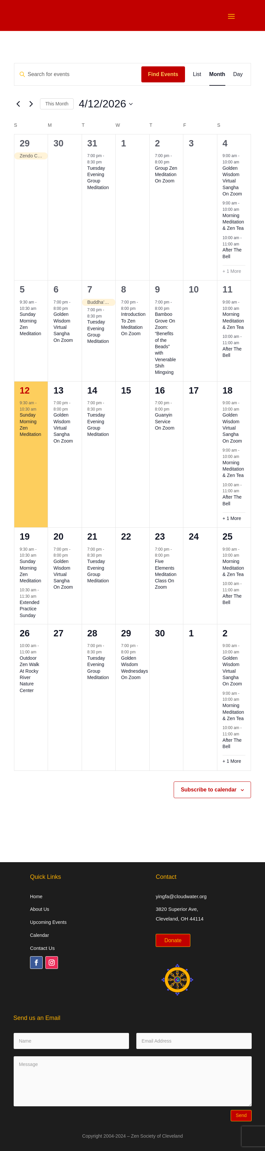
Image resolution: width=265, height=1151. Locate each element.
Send (241, 1115)
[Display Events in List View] (197, 74)
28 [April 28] (92, 633)
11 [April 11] (228, 289)
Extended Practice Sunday (29, 609)
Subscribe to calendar (208, 789)
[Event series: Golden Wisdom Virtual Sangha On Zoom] (242, 162)
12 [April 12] (25, 391)
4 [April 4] (225, 143)
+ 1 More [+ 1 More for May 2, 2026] (232, 761)
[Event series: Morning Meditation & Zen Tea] (242, 209)
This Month (56, 103)
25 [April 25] (228, 537)
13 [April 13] (58, 391)
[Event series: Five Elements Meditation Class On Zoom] (172, 555)
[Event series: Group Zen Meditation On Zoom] (172, 162)
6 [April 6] (55, 289)
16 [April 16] (160, 391)
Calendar (39, 935)
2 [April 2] (157, 143)
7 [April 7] (89, 289)
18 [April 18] (228, 391)
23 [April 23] (160, 537)
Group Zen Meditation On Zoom (166, 174)
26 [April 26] (25, 633)
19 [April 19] (25, 537)
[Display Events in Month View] (217, 74)
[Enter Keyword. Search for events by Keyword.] (77, 74)
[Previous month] (18, 104)
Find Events (163, 74)
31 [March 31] (92, 143)
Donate (173, 940)
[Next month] (31, 104)
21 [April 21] (92, 537)
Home (36, 896)
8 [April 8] (123, 289)
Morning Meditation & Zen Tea (233, 222)
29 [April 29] (126, 633)
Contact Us (42, 948)
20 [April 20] (58, 537)
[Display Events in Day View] (238, 74)
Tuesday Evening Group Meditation (98, 177)
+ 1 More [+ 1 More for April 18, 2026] (232, 518)
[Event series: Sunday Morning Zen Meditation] (39, 308)
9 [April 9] (157, 289)
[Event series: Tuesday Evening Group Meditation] (105, 162)
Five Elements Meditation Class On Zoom (166, 574)
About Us (39, 909)
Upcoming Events (48, 922)
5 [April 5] (22, 289)
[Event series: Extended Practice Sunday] (39, 596)
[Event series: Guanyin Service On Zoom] (172, 409)
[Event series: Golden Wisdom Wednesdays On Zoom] (139, 652)
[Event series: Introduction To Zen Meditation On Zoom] (139, 308)
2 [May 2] (225, 633)
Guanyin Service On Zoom (164, 421)
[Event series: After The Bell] (242, 243)
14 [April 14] (92, 391)
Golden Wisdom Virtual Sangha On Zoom (232, 180)
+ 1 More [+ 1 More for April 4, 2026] (232, 271)
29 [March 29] (25, 143)
